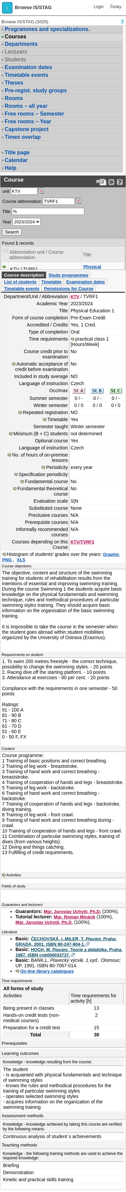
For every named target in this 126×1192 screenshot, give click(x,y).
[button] (7, 7)
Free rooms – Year (28, 121)
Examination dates (28, 67)
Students (15, 59)
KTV (75, 296)
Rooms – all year (26, 106)
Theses (14, 83)
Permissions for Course (68, 288)
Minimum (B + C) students (40, 433)
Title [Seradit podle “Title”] (87, 254)
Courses (15, 37)
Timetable (51, 281)
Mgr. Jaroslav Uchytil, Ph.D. (72, 911)
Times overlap (23, 137)
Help (10, 168)
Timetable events (26, 75)
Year (6, 221)
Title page (17, 152)
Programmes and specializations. (47, 29)
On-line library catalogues (47, 971)
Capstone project (27, 129)
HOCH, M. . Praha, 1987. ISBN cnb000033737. (69, 952)
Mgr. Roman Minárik (74, 916)
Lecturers (16, 52)
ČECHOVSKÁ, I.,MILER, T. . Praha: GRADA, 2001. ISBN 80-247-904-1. (66, 941)
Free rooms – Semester (34, 114)
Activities (13, 875)
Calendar (16, 160)
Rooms (14, 98)
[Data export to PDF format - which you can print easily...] (101, 182)
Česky (115, 6)
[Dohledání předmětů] (78, 201)
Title (6, 211)
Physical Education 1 (95, 269)
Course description (24, 275)
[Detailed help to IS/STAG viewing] (119, 182)
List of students (20, 281)
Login (98, 6)
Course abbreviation (21, 201)
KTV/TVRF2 (82, 541)
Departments (21, 44)
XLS (21, 559)
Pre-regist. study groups (36, 90)
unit (5, 191)
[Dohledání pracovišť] (41, 191)
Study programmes (68, 275)
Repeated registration (45, 412)
